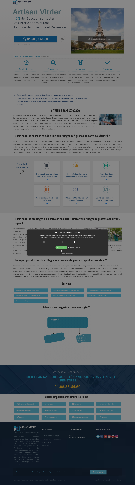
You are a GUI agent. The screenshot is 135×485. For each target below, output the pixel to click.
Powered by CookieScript (67, 253)
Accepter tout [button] (61, 247)
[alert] (67, 242)
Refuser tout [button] (74, 247)
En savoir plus (90, 237)
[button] (67, 242)
